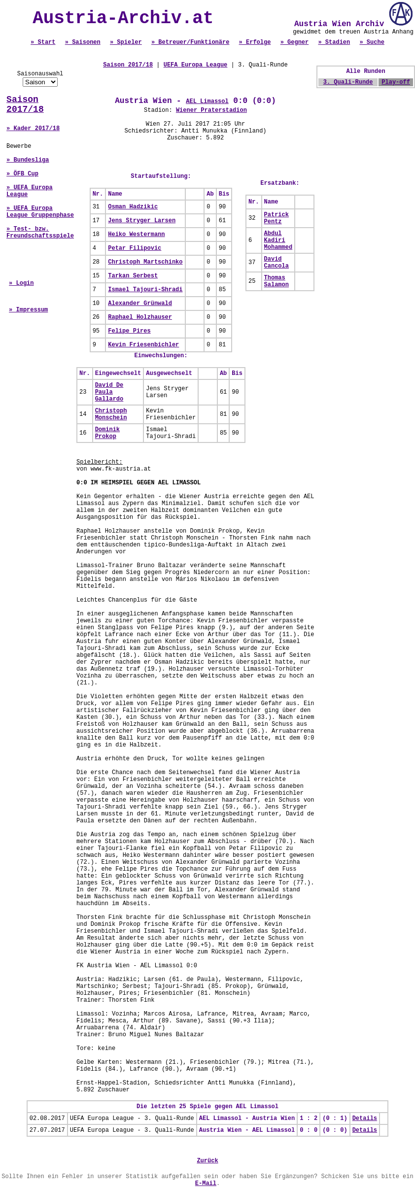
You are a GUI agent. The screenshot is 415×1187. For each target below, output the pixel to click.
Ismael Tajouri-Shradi (145, 289)
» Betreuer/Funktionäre (190, 42)
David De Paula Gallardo (109, 392)
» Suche (371, 42)
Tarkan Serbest (133, 275)
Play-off (395, 82)
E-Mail (205, 1183)
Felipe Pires (129, 331)
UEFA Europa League (196, 65)
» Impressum (28, 309)
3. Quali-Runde (348, 82)
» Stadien (334, 42)
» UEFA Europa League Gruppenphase (40, 212)
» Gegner (294, 42)
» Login (21, 283)
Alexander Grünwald (140, 303)
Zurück (207, 1160)
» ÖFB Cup (22, 173)
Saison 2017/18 (25, 104)
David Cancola (276, 263)
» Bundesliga (27, 160)
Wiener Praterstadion (211, 110)
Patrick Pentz (276, 218)
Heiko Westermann (136, 234)
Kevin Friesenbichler (143, 344)
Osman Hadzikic (133, 206)
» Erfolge (255, 42)
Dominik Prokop (107, 433)
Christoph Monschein (111, 414)
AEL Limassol (207, 101)
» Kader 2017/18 (33, 128)
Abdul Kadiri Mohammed (278, 240)
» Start (43, 42)
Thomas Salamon (276, 281)
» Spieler (126, 42)
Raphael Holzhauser (140, 317)
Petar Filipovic (134, 248)
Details (364, 1118)
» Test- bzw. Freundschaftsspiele (40, 232)
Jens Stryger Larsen (141, 220)
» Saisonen (83, 42)
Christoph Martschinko (145, 262)
